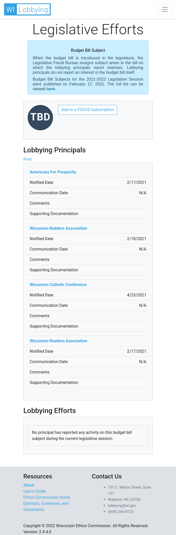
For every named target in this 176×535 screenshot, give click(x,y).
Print (27, 159)
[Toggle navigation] (165, 9)
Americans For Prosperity (53, 172)
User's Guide (34, 491)
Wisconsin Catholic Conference (58, 284)
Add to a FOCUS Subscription (87, 109)
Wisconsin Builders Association (58, 228)
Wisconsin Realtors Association (58, 340)
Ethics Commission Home (46, 497)
